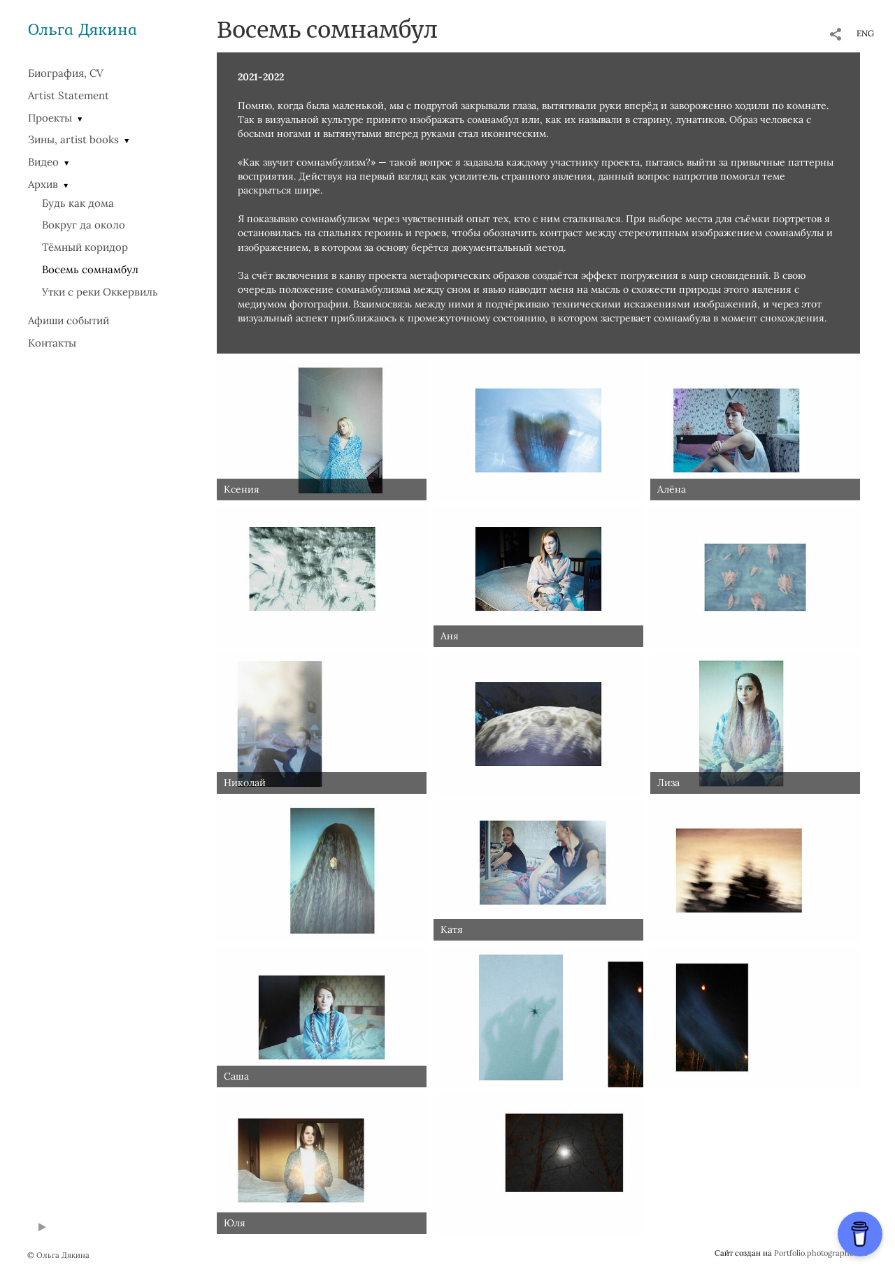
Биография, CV (65, 73)
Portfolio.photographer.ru (821, 1253)
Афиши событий (68, 320)
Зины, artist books (73, 139)
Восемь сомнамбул (90, 269)
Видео (43, 161)
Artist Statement (68, 95)
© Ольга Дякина (58, 1255)
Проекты (50, 117)
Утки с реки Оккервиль (100, 291)
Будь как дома (78, 203)
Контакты (52, 342)
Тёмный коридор (85, 247)
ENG (865, 33)
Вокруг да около (83, 224)
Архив (43, 184)
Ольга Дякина (82, 29)
